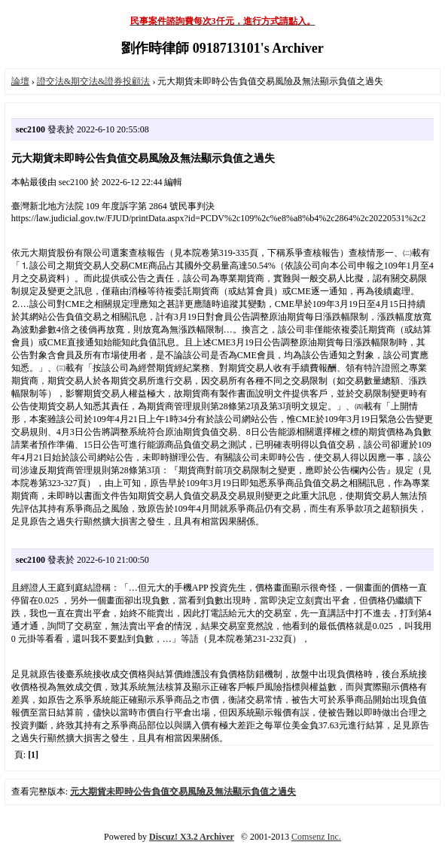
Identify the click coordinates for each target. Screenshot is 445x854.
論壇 (20, 81)
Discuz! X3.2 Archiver (191, 836)
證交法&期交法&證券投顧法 (94, 81)
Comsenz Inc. (316, 836)
